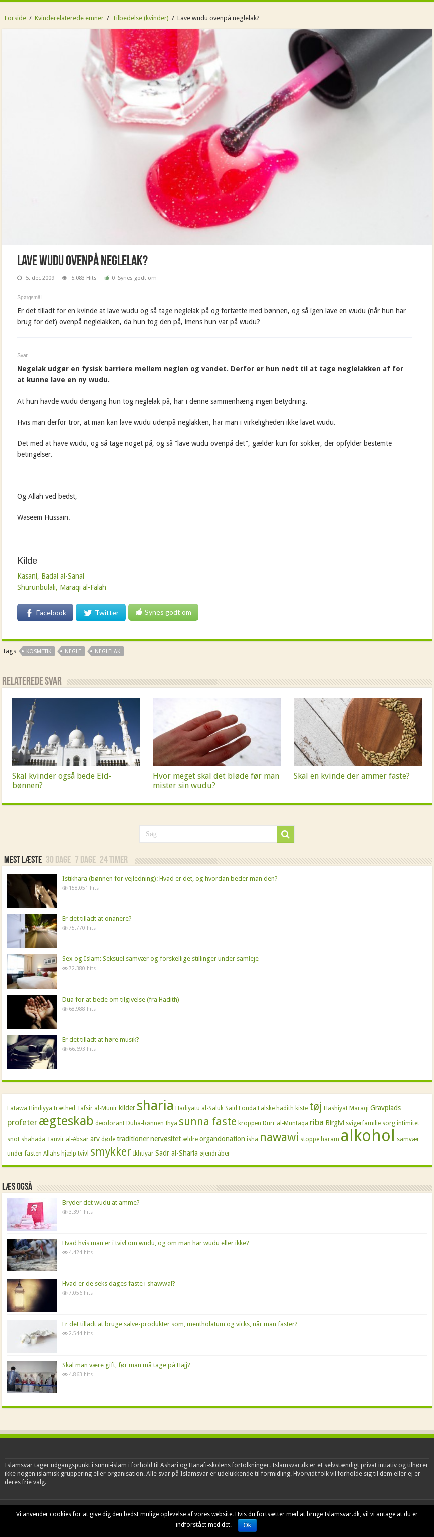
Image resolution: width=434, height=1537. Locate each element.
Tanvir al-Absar (68, 1139)
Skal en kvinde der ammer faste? (352, 776)
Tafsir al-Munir (97, 1108)
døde (108, 1139)
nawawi (279, 1137)
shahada (33, 1139)
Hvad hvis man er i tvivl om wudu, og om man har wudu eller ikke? (155, 1243)
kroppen (249, 1123)
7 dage (85, 860)
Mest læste (23, 860)
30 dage (58, 860)
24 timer (114, 860)
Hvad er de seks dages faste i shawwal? (118, 1283)
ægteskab (66, 1120)
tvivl (83, 1153)
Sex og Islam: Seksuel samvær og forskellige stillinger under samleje (160, 959)
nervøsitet (165, 1139)
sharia (155, 1105)
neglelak (107, 651)
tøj (315, 1107)
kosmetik (38, 651)
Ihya (171, 1123)
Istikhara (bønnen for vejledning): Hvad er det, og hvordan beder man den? (170, 878)
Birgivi (334, 1123)
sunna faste (208, 1122)
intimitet (408, 1123)
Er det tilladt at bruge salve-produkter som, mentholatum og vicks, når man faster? (180, 1324)
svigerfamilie (363, 1123)
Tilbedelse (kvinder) (140, 18)
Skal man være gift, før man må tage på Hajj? (126, 1365)
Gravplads (385, 1108)
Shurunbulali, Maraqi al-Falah (61, 587)
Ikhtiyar (143, 1153)
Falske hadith (276, 1108)
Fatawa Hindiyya (29, 1108)
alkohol (368, 1135)
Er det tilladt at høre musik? (100, 1039)
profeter (22, 1122)
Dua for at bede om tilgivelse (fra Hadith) (120, 999)
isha (252, 1139)
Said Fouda (240, 1108)
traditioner (133, 1139)
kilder (127, 1108)
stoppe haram (319, 1139)
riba (317, 1122)
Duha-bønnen (145, 1123)
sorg (388, 1123)
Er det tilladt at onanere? (97, 918)
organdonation (222, 1139)
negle (73, 651)
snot (13, 1139)
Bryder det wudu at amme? (101, 1202)
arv (95, 1139)
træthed (64, 1108)
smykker (110, 1152)
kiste (301, 1108)
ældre (190, 1139)
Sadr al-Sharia (176, 1153)
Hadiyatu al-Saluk (199, 1108)
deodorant (110, 1123)
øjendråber (214, 1153)
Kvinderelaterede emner (69, 18)
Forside (15, 18)
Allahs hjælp (59, 1153)
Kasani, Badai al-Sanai (50, 576)
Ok (247, 1525)
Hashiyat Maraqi (346, 1108)
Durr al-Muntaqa (285, 1123)
